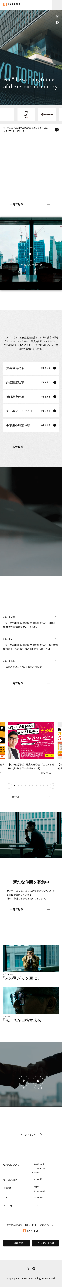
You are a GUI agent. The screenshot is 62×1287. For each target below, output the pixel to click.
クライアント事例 (39, 1191)
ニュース (36, 1205)
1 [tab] (14, 785)
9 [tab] (43, 785)
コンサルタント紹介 (40, 1168)
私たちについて (39, 1164)
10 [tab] (47, 785)
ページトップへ (28, 1134)
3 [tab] (21, 785)
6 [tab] (32, 785)
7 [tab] (36, 785)
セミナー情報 (38, 1197)
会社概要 (37, 1173)
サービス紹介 (38, 1179)
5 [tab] (29, 785)
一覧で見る (16, 204)
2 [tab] (18, 785)
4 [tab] (25, 785)
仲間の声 (37, 1187)
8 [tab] (40, 785)
